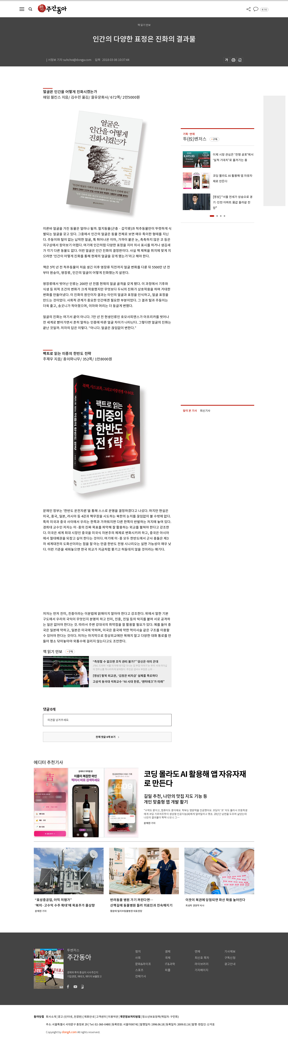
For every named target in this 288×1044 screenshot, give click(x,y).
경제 (167, 951)
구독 (70, 651)
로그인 (264, 9)
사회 (138, 958)
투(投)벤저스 (194, 139)
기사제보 (229, 951)
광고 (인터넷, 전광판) (70, 1016)
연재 (197, 951)
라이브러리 (201, 964)
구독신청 (229, 958)
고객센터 (101, 1016)
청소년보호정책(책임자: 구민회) (160, 1016)
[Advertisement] (98, 581)
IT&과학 (170, 964)
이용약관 (113, 1016)
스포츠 (139, 970)
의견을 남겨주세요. (58, 720)
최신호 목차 (202, 958)
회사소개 (51, 1016)
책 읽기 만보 (52, 651)
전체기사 (140, 976)
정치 (138, 951)
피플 (167, 970)
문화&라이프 (143, 964)
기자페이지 (201, 970)
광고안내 (229, 964)
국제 (167, 958)
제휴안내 (89, 1016)
